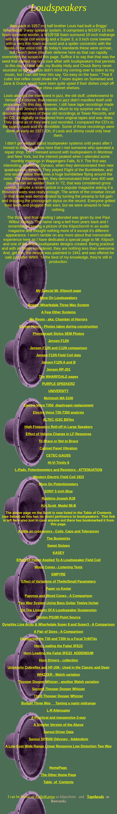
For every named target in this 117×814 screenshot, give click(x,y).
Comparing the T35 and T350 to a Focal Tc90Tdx (58, 639)
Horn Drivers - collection (58, 660)
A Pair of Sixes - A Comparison (58, 631)
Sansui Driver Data (58, 732)
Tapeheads (95, 797)
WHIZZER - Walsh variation (58, 674)
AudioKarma (45, 797)
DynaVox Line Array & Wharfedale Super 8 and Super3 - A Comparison (58, 624)
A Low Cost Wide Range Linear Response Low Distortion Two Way (58, 746)
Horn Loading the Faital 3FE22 (58, 646)
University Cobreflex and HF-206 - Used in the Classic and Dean (58, 667)
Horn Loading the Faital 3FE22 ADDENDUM (58, 653)
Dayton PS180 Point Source (58, 617)
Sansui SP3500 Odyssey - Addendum (58, 739)
